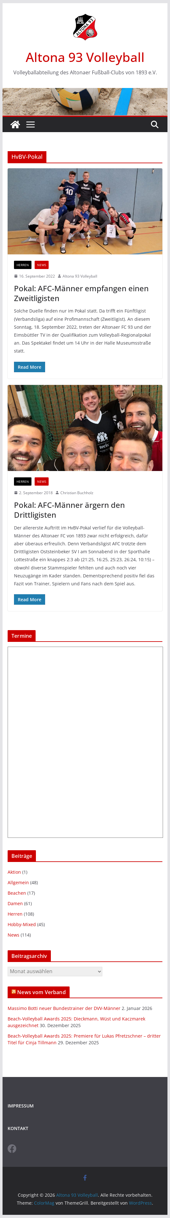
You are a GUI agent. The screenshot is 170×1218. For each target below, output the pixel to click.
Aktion (14, 872)
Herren (23, 265)
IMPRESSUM (21, 1106)
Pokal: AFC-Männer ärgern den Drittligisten (69, 510)
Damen (15, 903)
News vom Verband (41, 992)
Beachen (17, 893)
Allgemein (18, 882)
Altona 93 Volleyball (85, 57)
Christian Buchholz (76, 492)
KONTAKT (18, 1128)
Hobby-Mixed (22, 924)
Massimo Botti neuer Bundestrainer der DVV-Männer (64, 1008)
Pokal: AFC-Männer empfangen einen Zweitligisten (81, 293)
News (41, 265)
